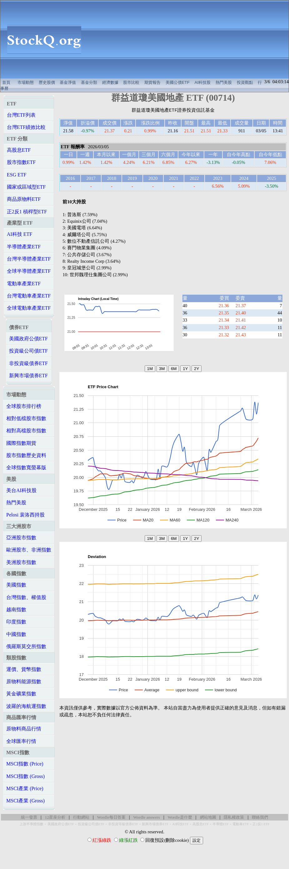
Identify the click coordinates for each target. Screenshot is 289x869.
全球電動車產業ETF (29, 308)
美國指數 (16, 584)
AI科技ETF (180, 824)
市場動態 (25, 82)
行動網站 (81, 817)
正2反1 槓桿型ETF (27, 211)
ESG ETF (17, 174)
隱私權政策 (234, 817)
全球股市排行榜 (23, 406)
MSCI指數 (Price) (24, 763)
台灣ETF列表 (21, 115)
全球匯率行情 (21, 741)
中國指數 (16, 634)
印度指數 (16, 621)
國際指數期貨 (21, 443)
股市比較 (131, 82)
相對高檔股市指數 (26, 430)
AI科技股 (203, 82)
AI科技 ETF (19, 234)
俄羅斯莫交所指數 (26, 646)
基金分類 (89, 82)
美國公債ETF (178, 82)
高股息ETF (19, 150)
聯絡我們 (260, 817)
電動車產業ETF (24, 283)
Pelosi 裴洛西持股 (25, 514)
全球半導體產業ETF (29, 271)
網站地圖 (208, 817)
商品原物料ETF (24, 199)
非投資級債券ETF (28, 363)
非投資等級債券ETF (123, 824)
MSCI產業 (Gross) (25, 800)
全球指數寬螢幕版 (26, 467)
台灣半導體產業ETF (29, 259)
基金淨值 (68, 82)
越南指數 (16, 609)
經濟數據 (110, 82)
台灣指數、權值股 (26, 597)
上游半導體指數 (31, 824)
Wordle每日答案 (111, 817)
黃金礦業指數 (21, 693)
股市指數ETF (21, 162)
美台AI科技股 (21, 490)
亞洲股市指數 (21, 537)
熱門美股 (224, 82)
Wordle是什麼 (180, 817)
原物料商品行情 (23, 728)
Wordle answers (146, 817)
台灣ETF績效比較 (26, 127)
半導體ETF (220, 824)
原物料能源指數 (23, 681)
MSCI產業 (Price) (24, 788)
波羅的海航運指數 (26, 706)
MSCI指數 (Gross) (25, 776)
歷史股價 (47, 82)
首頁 (6, 82)
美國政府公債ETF (28, 338)
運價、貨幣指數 (23, 669)
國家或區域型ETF (26, 187)
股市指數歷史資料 (26, 455)
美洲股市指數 (21, 562)
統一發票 (29, 817)
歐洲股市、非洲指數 (28, 549)
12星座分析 (55, 817)
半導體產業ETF (24, 246)
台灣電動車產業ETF (29, 295)
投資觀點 (245, 82)
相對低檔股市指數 (26, 418)
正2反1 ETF (260, 824)
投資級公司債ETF (28, 350)
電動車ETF (240, 824)
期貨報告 (152, 82)
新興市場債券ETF (28, 375)
